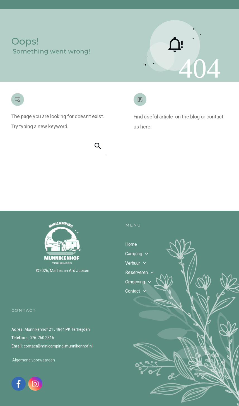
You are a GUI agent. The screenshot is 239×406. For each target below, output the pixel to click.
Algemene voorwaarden (33, 360)
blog (195, 117)
